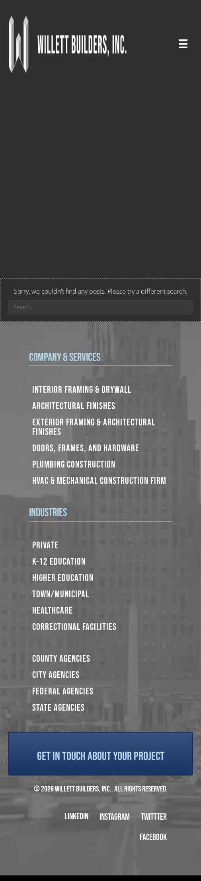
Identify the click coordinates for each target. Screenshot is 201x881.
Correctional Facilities (74, 627)
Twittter (154, 817)
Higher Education (63, 578)
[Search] (100, 307)
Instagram (115, 817)
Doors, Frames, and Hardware (85, 448)
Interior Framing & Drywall (81, 390)
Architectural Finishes (73, 406)
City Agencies (56, 675)
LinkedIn (76, 816)
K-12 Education (59, 561)
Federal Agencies (63, 691)
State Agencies (58, 707)
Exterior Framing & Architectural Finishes (93, 427)
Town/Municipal (60, 594)
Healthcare (52, 610)
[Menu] (183, 44)
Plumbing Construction (73, 464)
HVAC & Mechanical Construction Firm (99, 481)
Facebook (153, 837)
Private (45, 545)
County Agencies (61, 659)
